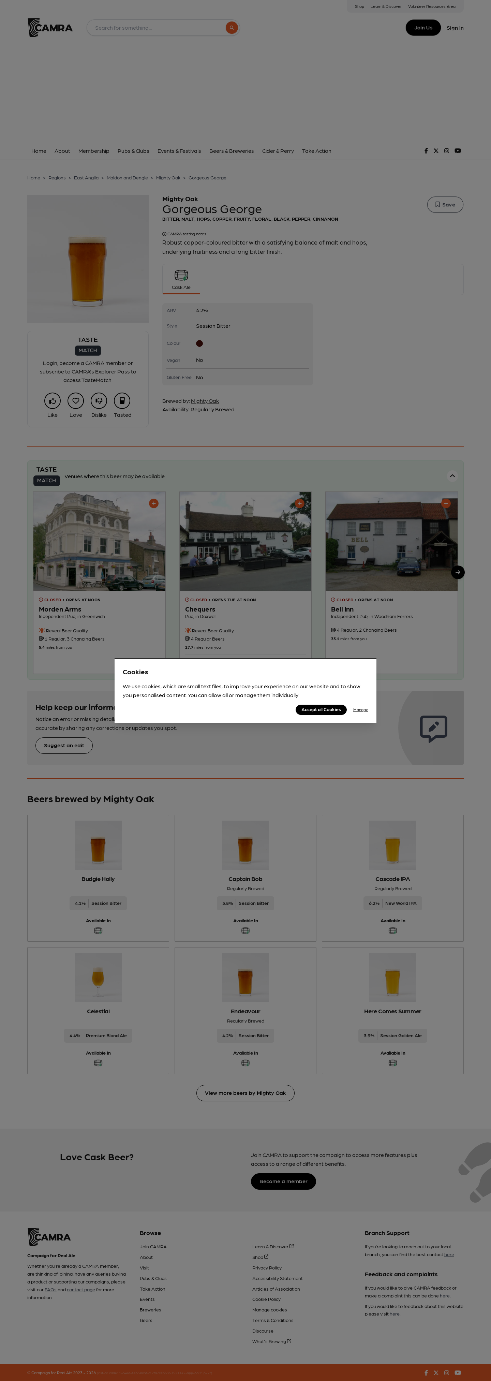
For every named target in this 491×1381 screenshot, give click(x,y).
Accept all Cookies (321, 709)
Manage (360, 709)
